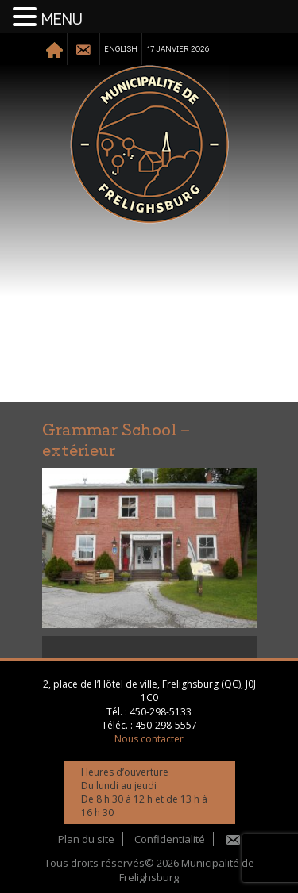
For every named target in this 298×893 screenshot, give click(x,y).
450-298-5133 (161, 712)
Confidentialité (169, 839)
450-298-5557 (166, 725)
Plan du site (86, 839)
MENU (62, 20)
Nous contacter (149, 738)
